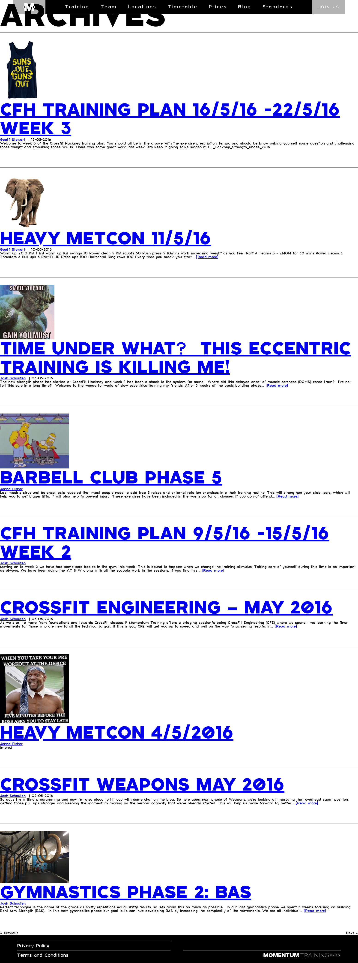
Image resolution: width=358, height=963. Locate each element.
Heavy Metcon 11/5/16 (108, 238)
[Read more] (207, 257)
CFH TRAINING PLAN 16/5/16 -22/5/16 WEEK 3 (173, 119)
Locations (142, 7)
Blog (244, 7)
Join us (328, 7)
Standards (278, 7)
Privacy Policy (33, 945)
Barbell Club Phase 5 (114, 477)
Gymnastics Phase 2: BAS (129, 891)
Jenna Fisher (11, 488)
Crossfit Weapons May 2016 (146, 784)
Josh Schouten (13, 378)
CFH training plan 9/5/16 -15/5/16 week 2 (168, 542)
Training (77, 7)
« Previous (9, 932)
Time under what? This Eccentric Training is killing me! (174, 357)
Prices (218, 7)
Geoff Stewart (12, 139)
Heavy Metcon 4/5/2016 (119, 732)
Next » (352, 932)
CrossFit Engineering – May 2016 (171, 607)
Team (109, 7)
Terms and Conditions (43, 954)
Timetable (182, 7)
